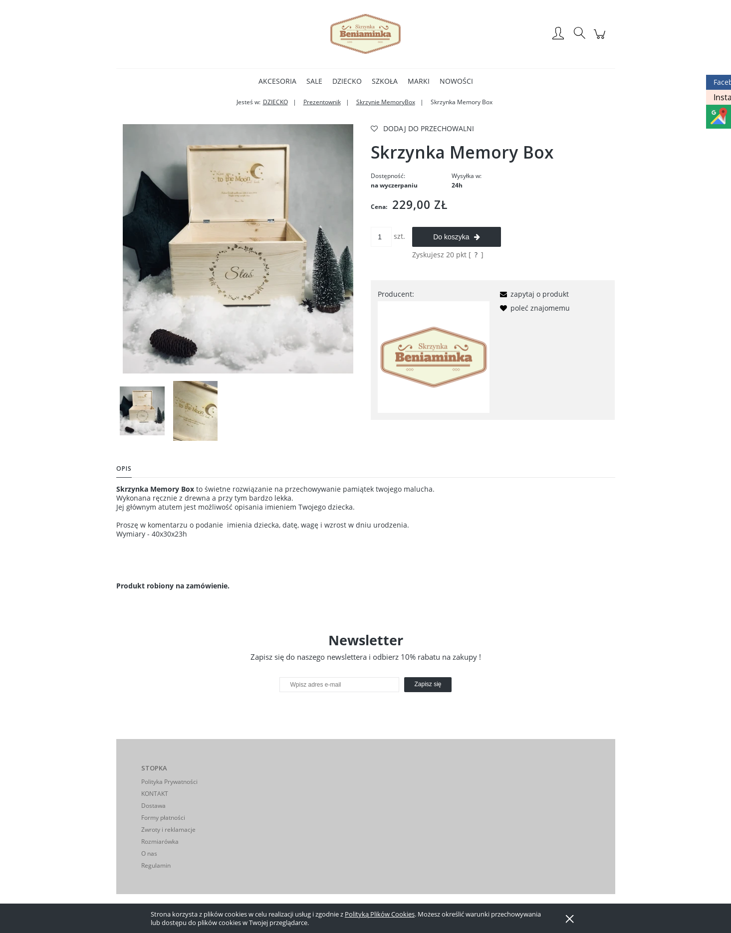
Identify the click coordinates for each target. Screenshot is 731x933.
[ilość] (381, 237)
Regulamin (156, 865)
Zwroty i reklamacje (168, 829)
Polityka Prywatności (169, 781)
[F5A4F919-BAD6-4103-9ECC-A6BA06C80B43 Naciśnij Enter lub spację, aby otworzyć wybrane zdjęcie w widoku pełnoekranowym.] (238, 248)
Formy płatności (163, 817)
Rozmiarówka (160, 841)
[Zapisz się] (427, 684)
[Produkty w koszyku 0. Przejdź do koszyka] (601, 39)
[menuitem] (277, 81)
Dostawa (153, 805)
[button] (532, 294)
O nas (149, 853)
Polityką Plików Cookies (380, 914)
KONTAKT (154, 793)
